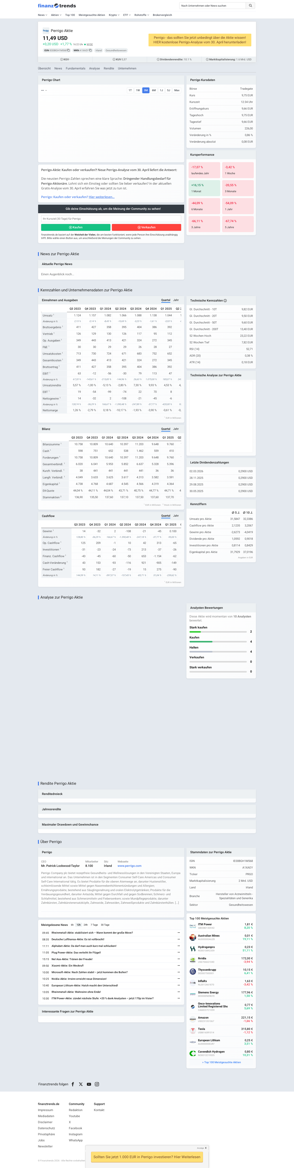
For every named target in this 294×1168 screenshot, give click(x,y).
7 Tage (94, 925)
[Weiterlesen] (179, 933)
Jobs (41, 1140)
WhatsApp (76, 1140)
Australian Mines (209, 935)
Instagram (76, 1134)
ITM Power (205, 924)
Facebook (75, 1128)
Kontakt (99, 1110)
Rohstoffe (140, 15)
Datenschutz (46, 1128)
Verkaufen (148, 227)
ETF (125, 15)
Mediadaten (46, 1116)
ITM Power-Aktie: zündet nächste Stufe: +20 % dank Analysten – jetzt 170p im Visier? (103, 998)
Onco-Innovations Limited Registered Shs (213, 1005)
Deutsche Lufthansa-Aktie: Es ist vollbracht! (78, 939)
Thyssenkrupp (207, 969)
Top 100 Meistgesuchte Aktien (222, 1062)
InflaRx (202, 981)
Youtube (74, 1116)
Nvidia (202, 958)
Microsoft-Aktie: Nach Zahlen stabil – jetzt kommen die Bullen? (90, 972)
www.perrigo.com (129, 866)
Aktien (55, 15)
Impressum (45, 1110)
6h (72, 925)
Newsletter (45, 1146)
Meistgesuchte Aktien (92, 15)
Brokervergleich (162, 15)
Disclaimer (45, 1122)
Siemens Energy (208, 992)
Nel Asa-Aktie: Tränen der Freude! (72, 959)
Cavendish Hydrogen (211, 1051)
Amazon (203, 1017)
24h (86, 925)
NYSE (90, 44)
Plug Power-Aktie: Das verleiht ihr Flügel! (76, 953)
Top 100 (70, 15)
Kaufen (78, 227)
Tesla (201, 1029)
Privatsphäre (46, 1134)
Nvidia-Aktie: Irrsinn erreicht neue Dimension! (79, 979)
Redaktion (76, 1110)
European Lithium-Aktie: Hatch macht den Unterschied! (85, 986)
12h (79, 925)
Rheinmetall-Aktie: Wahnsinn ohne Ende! (76, 992)
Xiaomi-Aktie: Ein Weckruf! (68, 966)
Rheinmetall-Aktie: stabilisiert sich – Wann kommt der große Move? (92, 933)
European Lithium (209, 1040)
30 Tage (105, 925)
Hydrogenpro (206, 947)
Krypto (113, 15)
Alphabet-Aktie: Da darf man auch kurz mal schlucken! (84, 946)
